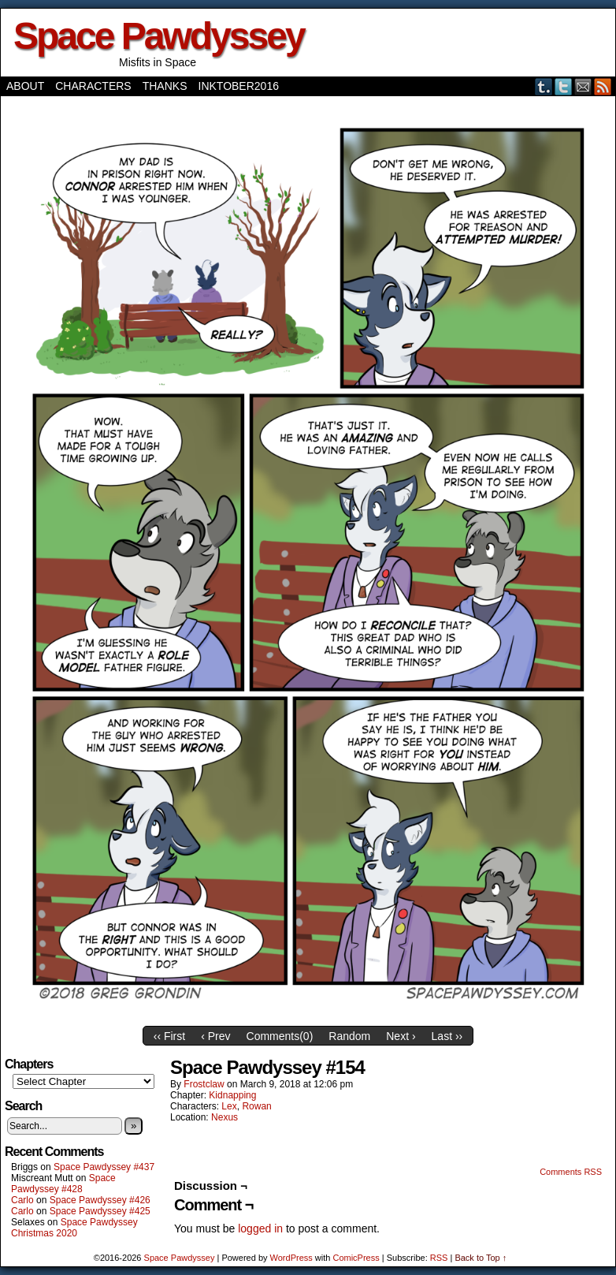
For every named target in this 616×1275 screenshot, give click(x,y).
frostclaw (204, 1084)
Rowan (256, 1106)
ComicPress (355, 1257)
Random (349, 1036)
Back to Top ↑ (481, 1257)
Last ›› (447, 1036)
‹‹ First (169, 1036)
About (25, 86)
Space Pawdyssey (158, 36)
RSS (603, 86)
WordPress (291, 1257)
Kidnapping (232, 1095)
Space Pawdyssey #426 (100, 1200)
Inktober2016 (239, 86)
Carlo (22, 1200)
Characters (93, 86)
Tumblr (544, 86)
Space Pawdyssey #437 (104, 1166)
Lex (228, 1106)
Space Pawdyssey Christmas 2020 (74, 1228)
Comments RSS (571, 1171)
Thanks (165, 86)
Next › (400, 1036)
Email (583, 86)
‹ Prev (215, 1036)
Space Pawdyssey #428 (63, 1183)
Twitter (563, 86)
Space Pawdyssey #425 (100, 1211)
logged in (260, 1228)
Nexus (224, 1117)
